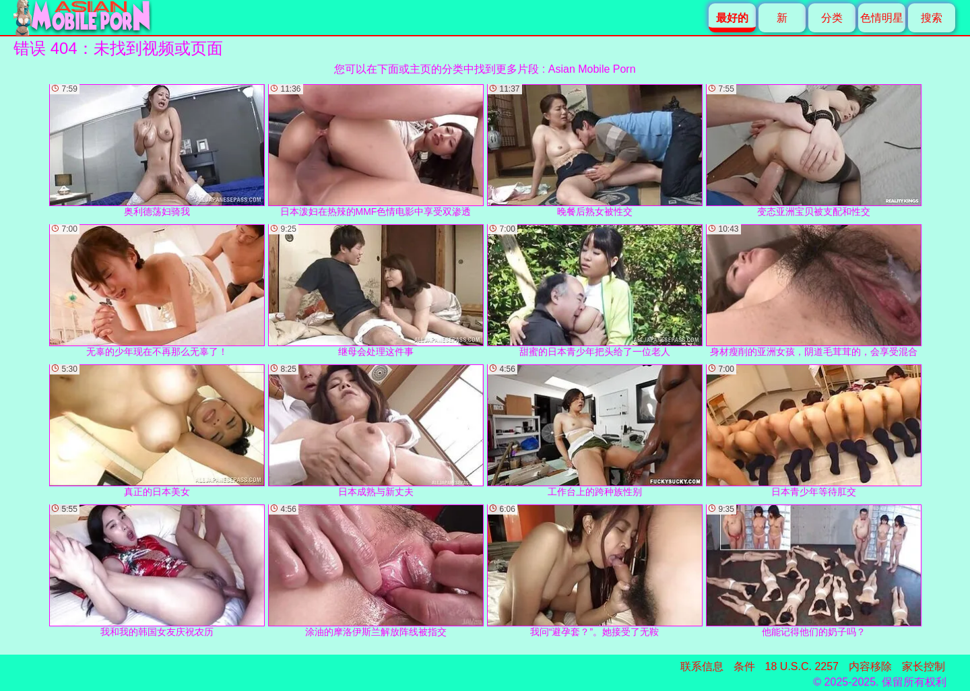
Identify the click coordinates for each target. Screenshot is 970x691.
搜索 (931, 18)
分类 (832, 18)
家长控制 (923, 666)
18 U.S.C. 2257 (802, 666)
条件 (744, 666)
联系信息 (701, 666)
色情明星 (881, 18)
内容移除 (870, 666)
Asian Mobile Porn (592, 69)
